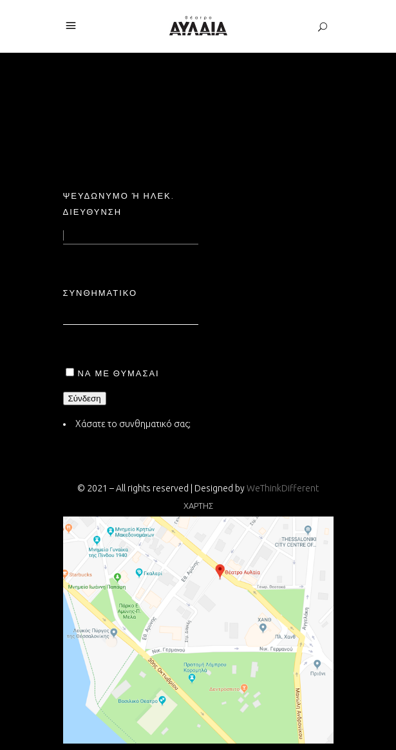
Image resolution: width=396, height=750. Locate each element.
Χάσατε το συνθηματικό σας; (133, 424)
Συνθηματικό (100, 293)
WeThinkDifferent (283, 488)
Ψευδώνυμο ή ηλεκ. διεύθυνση (118, 203)
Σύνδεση (84, 398)
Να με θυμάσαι (119, 373)
